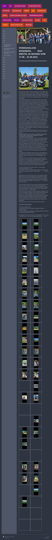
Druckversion (6, 536)
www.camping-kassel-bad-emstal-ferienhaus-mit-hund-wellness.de (33, 60)
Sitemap (12, 536)
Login (48, 536)
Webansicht (46, 537)
